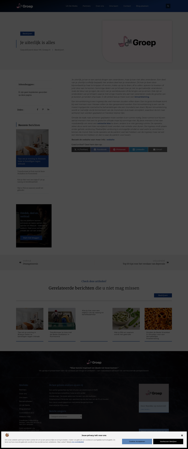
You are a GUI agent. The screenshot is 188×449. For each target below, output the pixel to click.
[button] (182, 435)
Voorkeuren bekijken (168, 441)
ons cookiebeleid (77, 442)
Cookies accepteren (137, 441)
